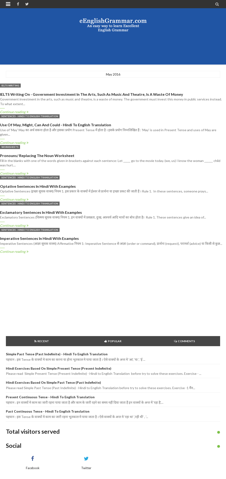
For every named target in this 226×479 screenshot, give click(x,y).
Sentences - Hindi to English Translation (29, 116)
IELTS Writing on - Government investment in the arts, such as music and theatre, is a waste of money (91, 94)
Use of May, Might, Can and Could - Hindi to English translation (55, 125)
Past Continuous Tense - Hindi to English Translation (47, 411)
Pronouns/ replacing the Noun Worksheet (37, 155)
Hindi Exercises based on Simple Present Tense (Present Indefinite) (58, 368)
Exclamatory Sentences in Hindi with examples (41, 212)
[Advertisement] (113, 48)
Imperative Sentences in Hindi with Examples (39, 238)
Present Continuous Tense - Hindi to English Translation (50, 397)
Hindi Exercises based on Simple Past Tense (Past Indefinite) (53, 382)
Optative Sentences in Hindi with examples (38, 186)
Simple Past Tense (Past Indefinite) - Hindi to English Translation (57, 354)
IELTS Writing (10, 85)
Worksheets (10, 147)
